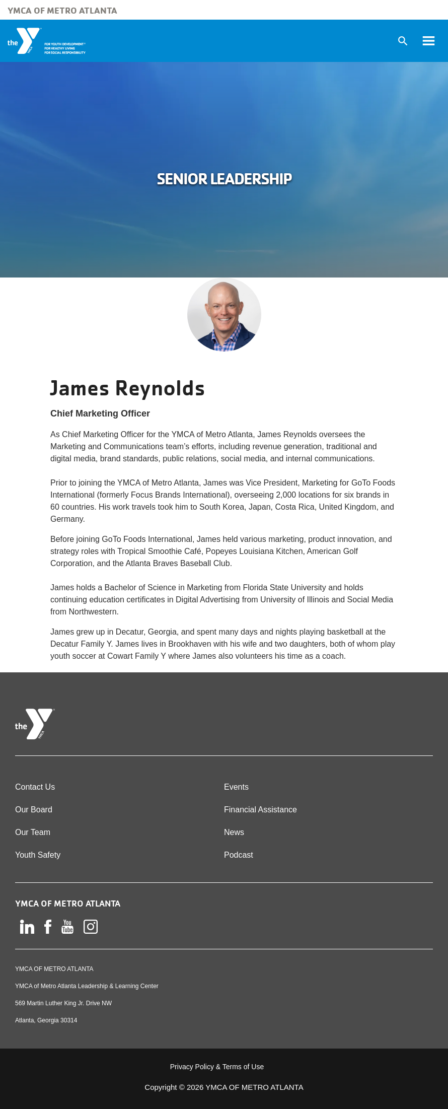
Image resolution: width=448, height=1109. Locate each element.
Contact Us (35, 787)
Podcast (238, 855)
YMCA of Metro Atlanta (62, 10)
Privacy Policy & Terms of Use (217, 1067)
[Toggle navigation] (428, 41)
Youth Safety (37, 855)
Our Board (33, 809)
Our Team (32, 832)
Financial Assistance (260, 809)
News (234, 832)
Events (236, 787)
